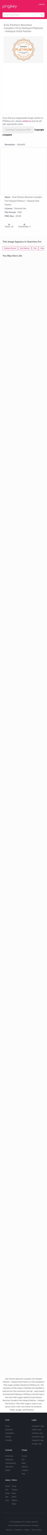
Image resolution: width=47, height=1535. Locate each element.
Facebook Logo (38, 1437)
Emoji (14, 1486)
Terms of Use (36, 1530)
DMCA (27, 1530)
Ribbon (14, 1500)
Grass (7, 1493)
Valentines (9, 1467)
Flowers (15, 1490)
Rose (14, 1493)
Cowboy (25, 1470)
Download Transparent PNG (18, 130)
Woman (25, 1467)
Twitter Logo (36, 1430)
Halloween (9, 1460)
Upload (41, 4)
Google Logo (37, 1444)
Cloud (7, 1486)
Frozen (24, 1456)
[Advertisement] (23, 88)
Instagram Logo (38, 1426)
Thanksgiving (10, 1463)
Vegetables (9, 1433)
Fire (6, 1490)
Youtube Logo (37, 1433)
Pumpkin (8, 1440)
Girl (23, 1460)
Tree (7, 1500)
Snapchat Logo (37, 1440)
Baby (24, 1463)
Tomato (8, 1437)
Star (7, 1497)
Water (14, 1497)
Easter (7, 1470)
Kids (23, 1474)
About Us (9, 1530)
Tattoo (14, 1504)
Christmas (9, 1456)
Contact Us (19, 1530)
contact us (26, 121)
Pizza (7, 1426)
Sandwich (9, 1430)
